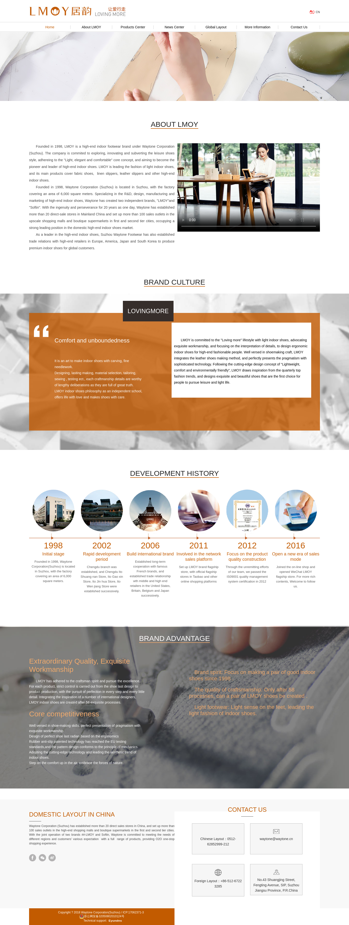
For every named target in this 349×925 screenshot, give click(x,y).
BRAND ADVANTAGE (174, 638)
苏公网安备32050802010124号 (101, 916)
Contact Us (299, 27)
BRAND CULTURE (174, 282)
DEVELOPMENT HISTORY (174, 473)
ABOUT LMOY (174, 124)
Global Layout (216, 27)
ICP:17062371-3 (133, 912)
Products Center (133, 27)
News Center (174, 27)
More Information (257, 27)
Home (49, 27)
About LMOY (91, 27)
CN (318, 12)
